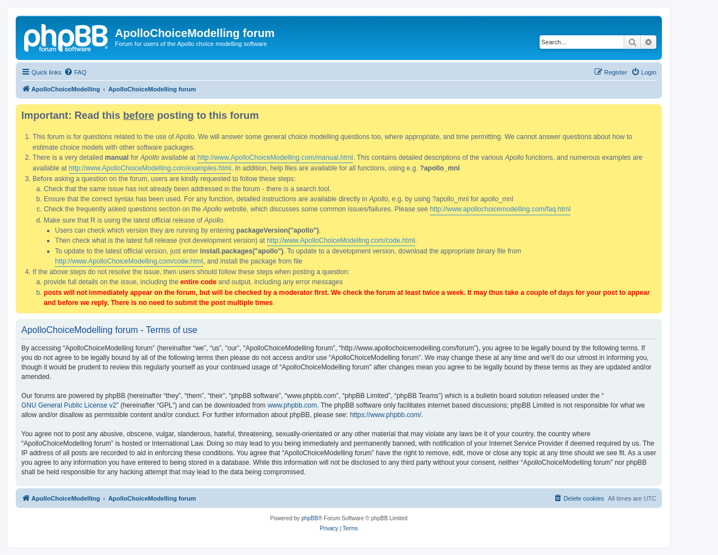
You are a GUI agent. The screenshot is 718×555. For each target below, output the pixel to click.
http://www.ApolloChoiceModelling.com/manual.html (275, 157)
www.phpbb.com (292, 405)
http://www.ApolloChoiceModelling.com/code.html (341, 240)
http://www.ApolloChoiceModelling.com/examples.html (150, 168)
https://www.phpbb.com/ (385, 415)
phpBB (309, 518)
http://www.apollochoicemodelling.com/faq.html (500, 209)
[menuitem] (75, 72)
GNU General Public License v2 (68, 405)
